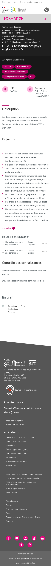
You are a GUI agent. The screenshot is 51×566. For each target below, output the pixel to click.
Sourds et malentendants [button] (21, 390)
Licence (17, 27)
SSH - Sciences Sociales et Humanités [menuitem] (22, 478)
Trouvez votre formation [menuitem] (16, 461)
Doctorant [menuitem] (10, 513)
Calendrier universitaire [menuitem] (16, 441)
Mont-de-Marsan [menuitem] (33, 408)
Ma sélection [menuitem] (11, 445)
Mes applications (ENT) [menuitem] (17, 449)
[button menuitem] (46, 9)
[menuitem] (8, 538)
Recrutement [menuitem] (11, 492)
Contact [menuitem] (9, 521)
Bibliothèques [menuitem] (12, 501)
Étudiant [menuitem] (9, 505)
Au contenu (13, 2)
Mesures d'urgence (14, 420)
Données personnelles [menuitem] (25, 563)
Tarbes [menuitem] (16, 412)
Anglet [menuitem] (9, 408)
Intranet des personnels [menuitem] (16, 453)
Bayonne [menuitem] (19, 408)
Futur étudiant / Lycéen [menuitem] (16, 509)
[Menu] (41, 10)
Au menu (38, 2)
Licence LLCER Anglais (14, 36)
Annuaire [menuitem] (11, 457)
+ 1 (31, 76)
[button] (43, 18)
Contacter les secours (16, 424)
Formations (7, 27)
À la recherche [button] (26, 2)
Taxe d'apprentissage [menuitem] (15, 488)
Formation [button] (14, 18)
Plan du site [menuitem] (11, 465)
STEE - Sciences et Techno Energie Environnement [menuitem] (21, 483)
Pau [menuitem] (8, 412)
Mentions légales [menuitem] (25, 554)
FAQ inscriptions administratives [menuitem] (20, 437)
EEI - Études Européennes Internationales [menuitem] (24, 474)
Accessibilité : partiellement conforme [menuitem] (25, 558)
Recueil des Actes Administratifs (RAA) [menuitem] (23, 517)
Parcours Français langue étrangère (19, 39)
